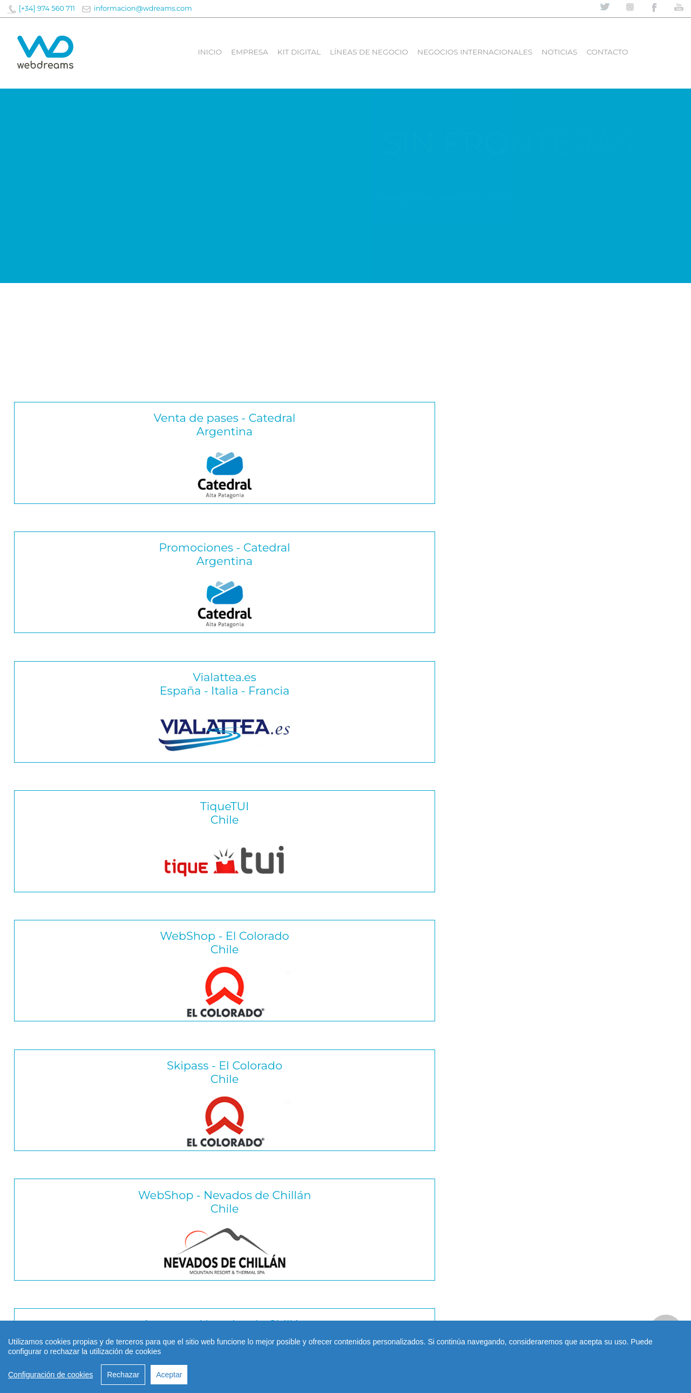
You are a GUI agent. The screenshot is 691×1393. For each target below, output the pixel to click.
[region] (345, 1357)
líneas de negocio (369, 52)
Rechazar (123, 1374)
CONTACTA (345, 1229)
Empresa (249, 52)
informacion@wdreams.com (143, 8)
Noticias (559, 52)
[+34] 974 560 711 (47, 8)
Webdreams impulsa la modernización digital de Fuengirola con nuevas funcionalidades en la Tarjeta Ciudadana (114, 1237)
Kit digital (299, 52)
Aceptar (169, 1374)
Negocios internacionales (474, 52)
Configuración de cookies (50, 1374)
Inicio (209, 52)
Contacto (607, 52)
